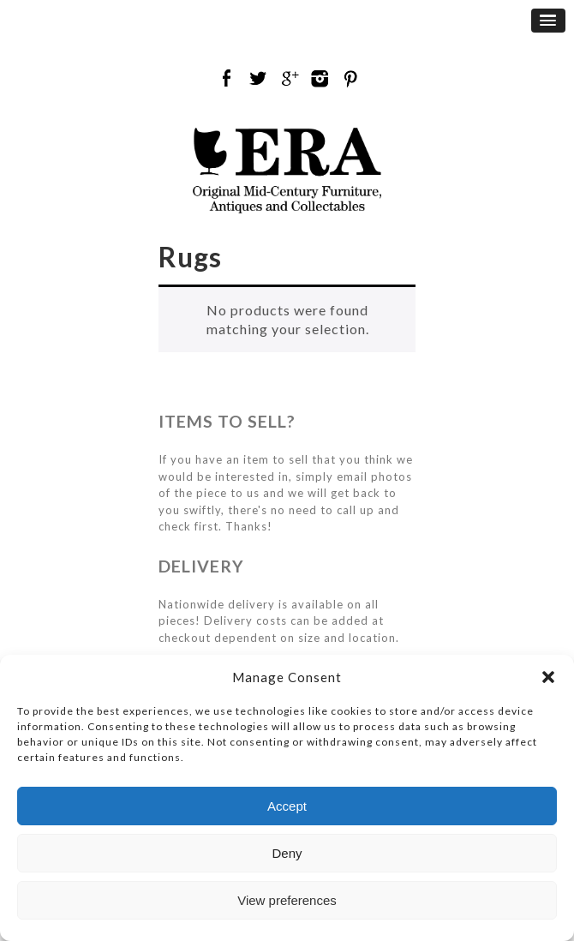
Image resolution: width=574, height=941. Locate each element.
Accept (287, 806)
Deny (287, 853)
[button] (548, 677)
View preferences (287, 900)
